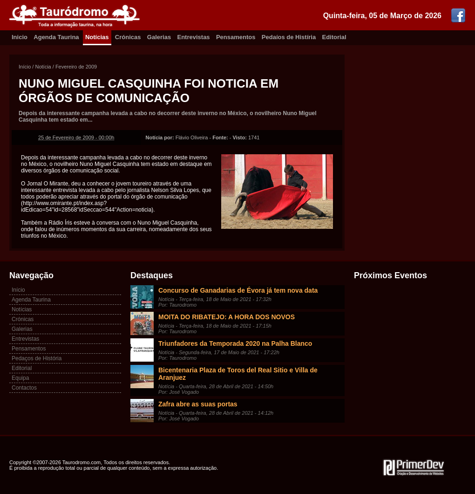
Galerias (159, 37)
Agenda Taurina (56, 37)
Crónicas (128, 37)
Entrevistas (193, 37)
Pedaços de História (36, 358)
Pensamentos (236, 37)
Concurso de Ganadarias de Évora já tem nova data (238, 290)
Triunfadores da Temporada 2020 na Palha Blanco (235, 343)
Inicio (19, 37)
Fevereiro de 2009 (76, 66)
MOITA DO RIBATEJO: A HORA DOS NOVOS (226, 317)
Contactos (24, 387)
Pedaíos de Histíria (289, 37)
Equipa (20, 378)
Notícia (43, 66)
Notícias (97, 37)
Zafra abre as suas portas (198, 404)
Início (25, 66)
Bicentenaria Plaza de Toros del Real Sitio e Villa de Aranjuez (238, 373)
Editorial (334, 37)
